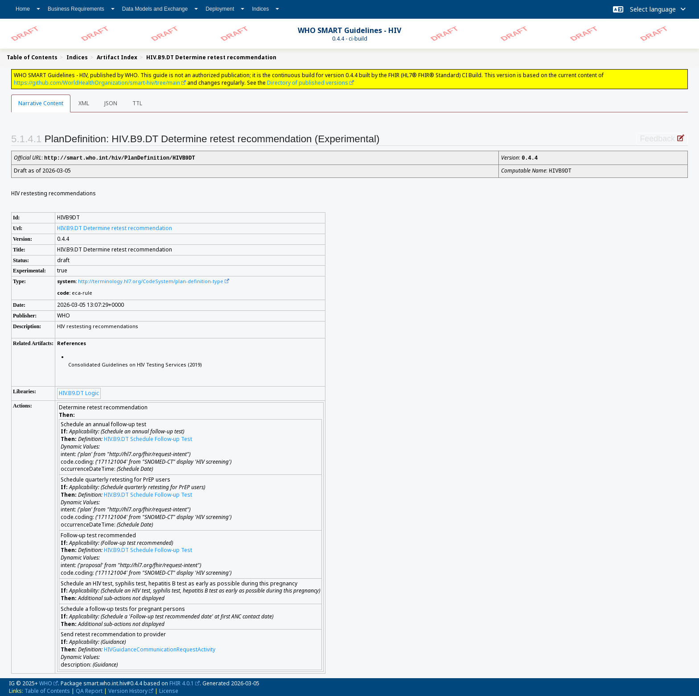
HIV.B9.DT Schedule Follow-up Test (148, 438)
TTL (137, 103)
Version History (128, 690)
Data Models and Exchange (160, 9)
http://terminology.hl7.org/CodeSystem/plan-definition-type (150, 280)
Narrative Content (40, 103)
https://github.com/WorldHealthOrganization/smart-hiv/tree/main (97, 82)
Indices (265, 9)
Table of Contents (47, 690)
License (168, 690)
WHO (45, 682)
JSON (110, 103)
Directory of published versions (307, 82)
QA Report (89, 690)
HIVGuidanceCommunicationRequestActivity (159, 648)
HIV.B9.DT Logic (79, 392)
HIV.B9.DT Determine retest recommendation (114, 227)
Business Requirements (81, 9)
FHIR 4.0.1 (181, 682)
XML (83, 103)
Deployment (225, 9)
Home (28, 9)
